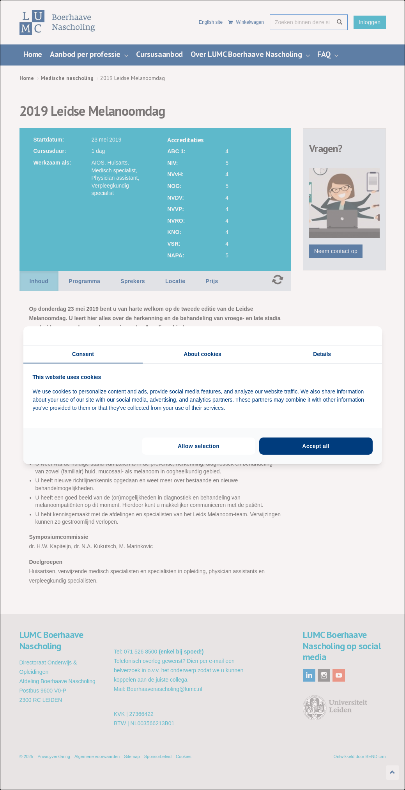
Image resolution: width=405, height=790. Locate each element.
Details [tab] (322, 354)
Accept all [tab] (315, 446)
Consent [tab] (83, 354)
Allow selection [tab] (198, 446)
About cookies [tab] (202, 354)
